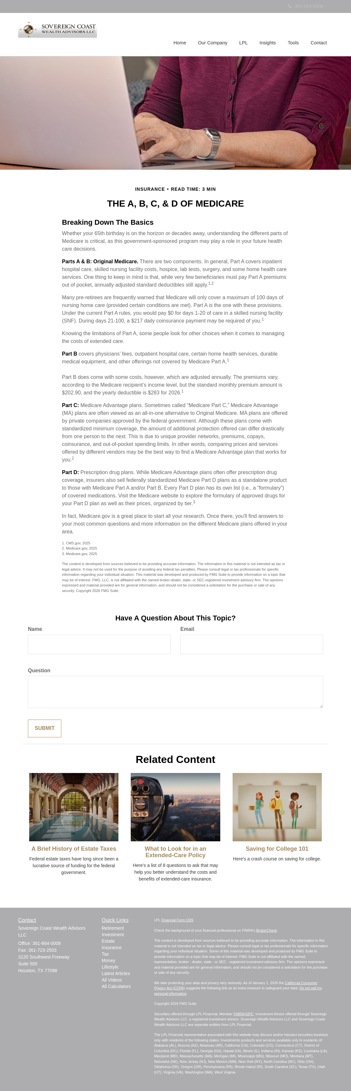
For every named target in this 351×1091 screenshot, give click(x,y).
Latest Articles (116, 973)
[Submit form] (44, 728)
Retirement (113, 928)
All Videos (112, 980)
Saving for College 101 (277, 849)
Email (187, 629)
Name (35, 629)
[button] (214, 33)
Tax (105, 954)
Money (108, 960)
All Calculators (116, 986)
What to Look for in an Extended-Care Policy (175, 852)
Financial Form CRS (177, 920)
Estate (108, 941)
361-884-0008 (305, 6)
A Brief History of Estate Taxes (73, 849)
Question (39, 670)
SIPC (249, 1014)
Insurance (112, 947)
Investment (113, 934)
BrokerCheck (266, 930)
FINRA (239, 1014)
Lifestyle (110, 967)
